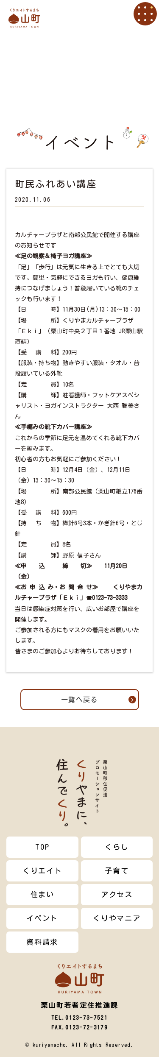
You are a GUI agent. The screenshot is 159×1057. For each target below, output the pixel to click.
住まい (42, 894)
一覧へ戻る (98, 699)
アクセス (117, 894)
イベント (42, 918)
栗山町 (24, 18)
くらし (116, 847)
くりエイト (42, 870)
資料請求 (42, 941)
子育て (116, 870)
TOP (42, 847)
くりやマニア (116, 918)
